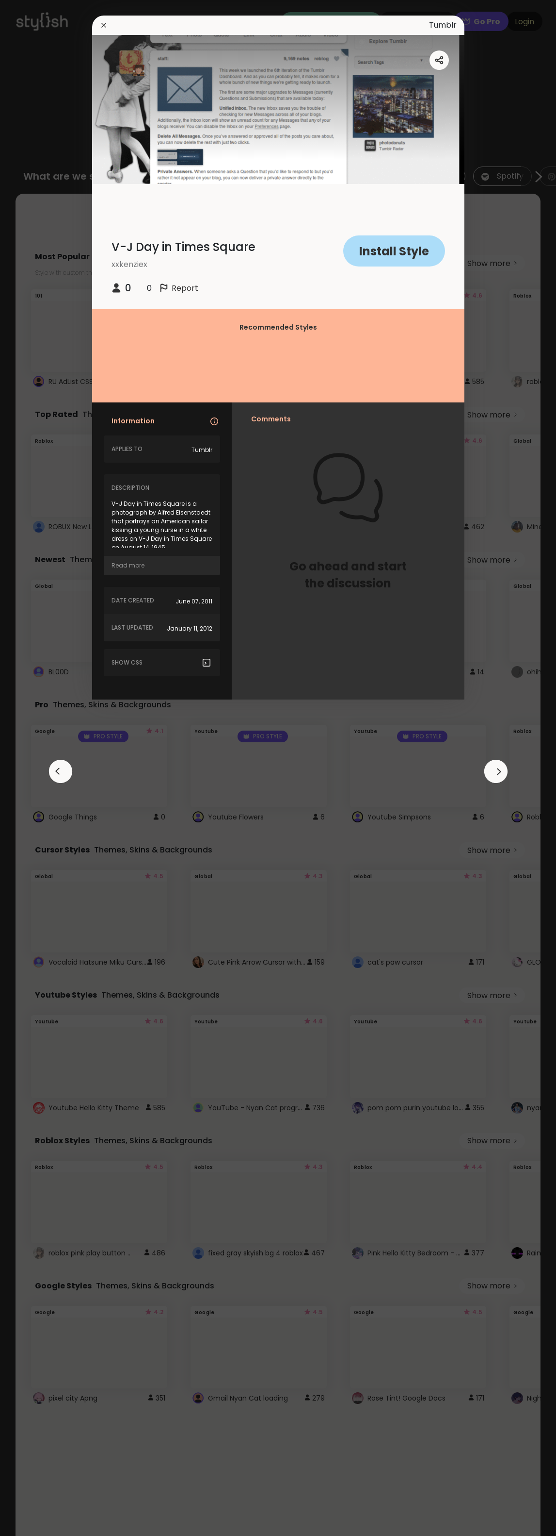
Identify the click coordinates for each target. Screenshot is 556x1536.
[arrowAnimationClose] (60, 771)
